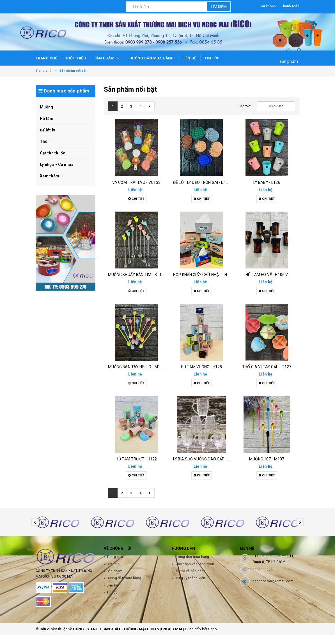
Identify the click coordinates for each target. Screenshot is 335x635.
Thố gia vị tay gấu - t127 (267, 367)
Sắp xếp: (244, 106)
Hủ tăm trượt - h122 (136, 459)
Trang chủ (47, 58)
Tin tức (212, 58)
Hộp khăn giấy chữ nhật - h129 (203, 274)
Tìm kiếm (218, 6)
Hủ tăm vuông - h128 (201, 367)
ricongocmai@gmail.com (273, 581)
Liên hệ (189, 58)
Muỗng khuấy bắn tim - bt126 (137, 274)
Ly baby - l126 (266, 182)
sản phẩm (289, 61)
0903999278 (263, 570)
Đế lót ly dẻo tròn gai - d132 (202, 182)
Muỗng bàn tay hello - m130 (136, 367)
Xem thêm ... (52, 176)
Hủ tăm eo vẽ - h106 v (266, 274)
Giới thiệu (76, 58)
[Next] (150, 106)
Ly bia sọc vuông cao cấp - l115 (205, 459)
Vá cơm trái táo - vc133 (136, 182)
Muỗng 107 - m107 (266, 459)
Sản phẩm (107, 58)
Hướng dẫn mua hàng (151, 58)
